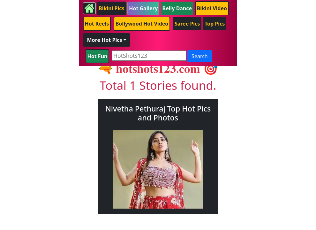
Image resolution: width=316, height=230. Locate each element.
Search (200, 56)
